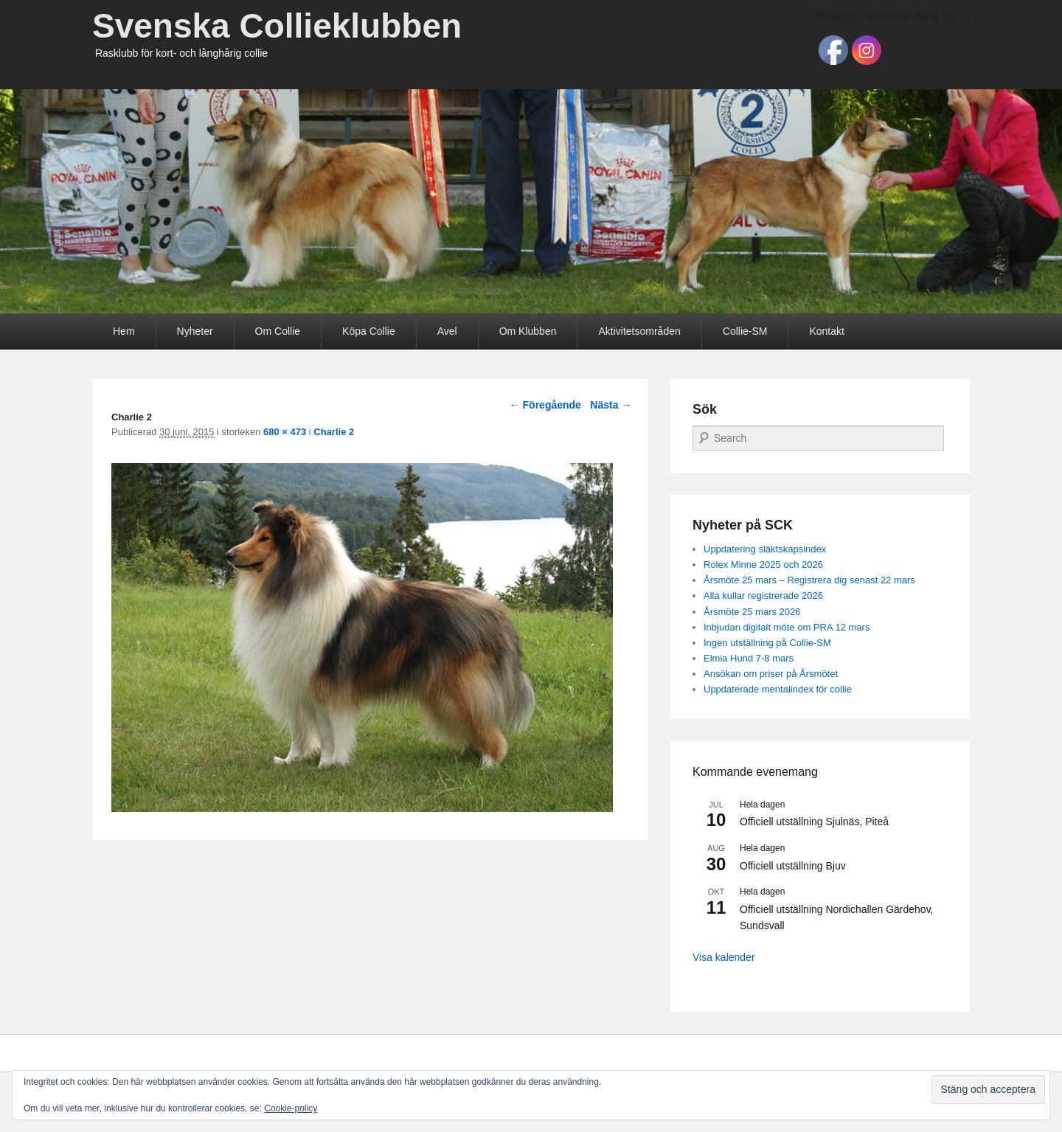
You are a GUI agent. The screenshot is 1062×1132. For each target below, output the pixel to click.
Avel (447, 331)
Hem (124, 331)
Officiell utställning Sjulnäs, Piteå (814, 821)
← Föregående (545, 405)
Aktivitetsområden (639, 331)
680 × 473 (284, 431)
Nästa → (610, 405)
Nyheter (195, 331)
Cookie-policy (290, 1108)
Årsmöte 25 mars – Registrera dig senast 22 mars (809, 580)
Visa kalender (724, 957)
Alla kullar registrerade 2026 (763, 595)
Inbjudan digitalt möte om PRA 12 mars (787, 627)
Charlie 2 (333, 431)
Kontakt (826, 331)
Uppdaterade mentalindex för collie (778, 689)
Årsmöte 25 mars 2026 (752, 611)
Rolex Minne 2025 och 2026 (763, 564)
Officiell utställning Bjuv (793, 866)
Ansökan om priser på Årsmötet (771, 673)
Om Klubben (528, 331)
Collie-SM (745, 331)
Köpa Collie (368, 331)
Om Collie (277, 331)
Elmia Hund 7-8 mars (749, 658)
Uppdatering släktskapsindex (765, 549)
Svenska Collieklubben (277, 26)
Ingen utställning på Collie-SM (767, 642)
